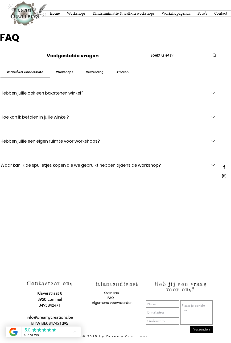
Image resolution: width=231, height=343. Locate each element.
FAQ (110, 297)
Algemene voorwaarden (112, 302)
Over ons (111, 292)
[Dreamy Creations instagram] (224, 176)
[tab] (25, 72)
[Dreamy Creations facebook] (224, 167)
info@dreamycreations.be (50, 317)
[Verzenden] (201, 329)
